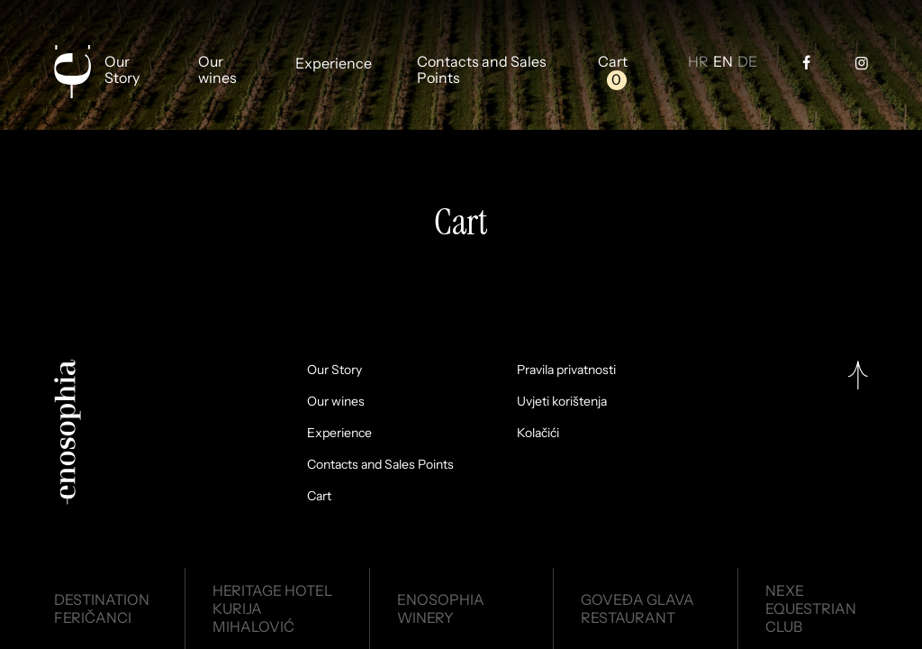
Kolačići (538, 433)
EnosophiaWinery (440, 608)
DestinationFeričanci (101, 608)
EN (723, 62)
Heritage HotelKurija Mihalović (272, 608)
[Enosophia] (72, 72)
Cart (613, 62)
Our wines (217, 70)
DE (747, 62)
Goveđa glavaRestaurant (637, 608)
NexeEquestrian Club (810, 608)
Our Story (122, 70)
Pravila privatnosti (566, 369)
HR (698, 62)
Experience (333, 64)
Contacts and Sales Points (482, 70)
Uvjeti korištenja (562, 401)
